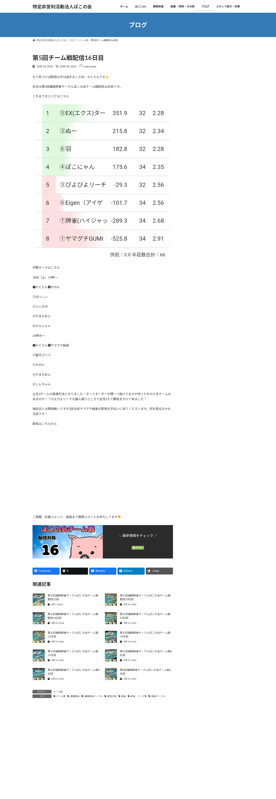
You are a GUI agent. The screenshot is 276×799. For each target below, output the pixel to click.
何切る (192, 399)
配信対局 (112, 696)
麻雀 (123, 696)
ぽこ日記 (193, 338)
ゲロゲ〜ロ (221, 86)
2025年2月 (194, 582)
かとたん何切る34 (223, 129)
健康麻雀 (74, 696)
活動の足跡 (194, 415)
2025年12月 (195, 505)
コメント (40, 730)
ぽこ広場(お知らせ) (201, 299)
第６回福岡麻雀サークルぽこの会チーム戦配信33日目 (226, 110)
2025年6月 (194, 551)
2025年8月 (194, 536)
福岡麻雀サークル (93, 696)
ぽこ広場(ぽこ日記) (201, 353)
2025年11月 (195, 512)
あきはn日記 (195, 284)
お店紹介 (195, 346)
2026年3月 (194, 482)
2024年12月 (195, 597)
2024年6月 (194, 643)
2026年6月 (194, 459)
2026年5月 (194, 466)
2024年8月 (194, 628)
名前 (37, 781)
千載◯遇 (217, 67)
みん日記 (193, 392)
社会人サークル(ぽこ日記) (205, 376)
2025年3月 (194, 574)
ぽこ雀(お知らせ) (200, 307)
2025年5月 (194, 559)
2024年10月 (195, 613)
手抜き (192, 407)
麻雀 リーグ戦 (139, 696)
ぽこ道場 (193, 384)
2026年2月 (194, 489)
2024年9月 (194, 620)
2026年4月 (194, 474)
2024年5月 (194, 651)
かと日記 (193, 322)
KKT (190, 276)
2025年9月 (194, 528)
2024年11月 (195, 605)
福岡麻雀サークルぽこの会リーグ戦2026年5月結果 (226, 170)
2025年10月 (195, 520)
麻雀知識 (193, 438)
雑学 (190, 430)
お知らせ (193, 292)
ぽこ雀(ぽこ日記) (200, 361)
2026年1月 (194, 497)
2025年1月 (194, 590)
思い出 (194, 369)
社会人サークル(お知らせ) (205, 315)
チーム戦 (58, 691)
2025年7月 (194, 543)
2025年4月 (194, 566)
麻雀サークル (158, 696)
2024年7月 (194, 636)
